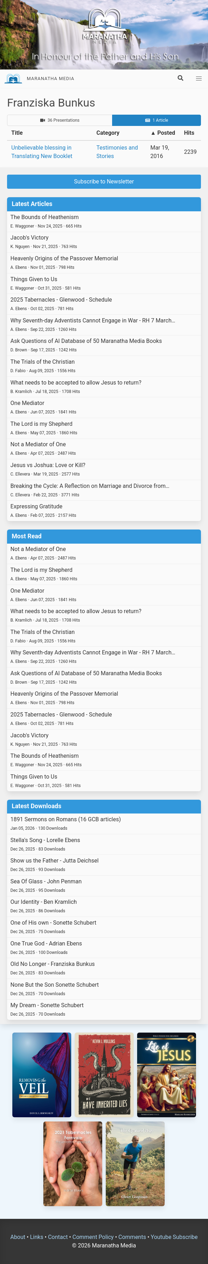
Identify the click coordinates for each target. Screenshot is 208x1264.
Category (108, 132)
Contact (58, 1237)
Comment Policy (93, 1237)
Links (36, 1237)
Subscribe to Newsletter (104, 181)
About (17, 1237)
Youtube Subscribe (174, 1237)
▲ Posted (162, 132)
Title (17, 132)
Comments (132, 1237)
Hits (189, 132)
